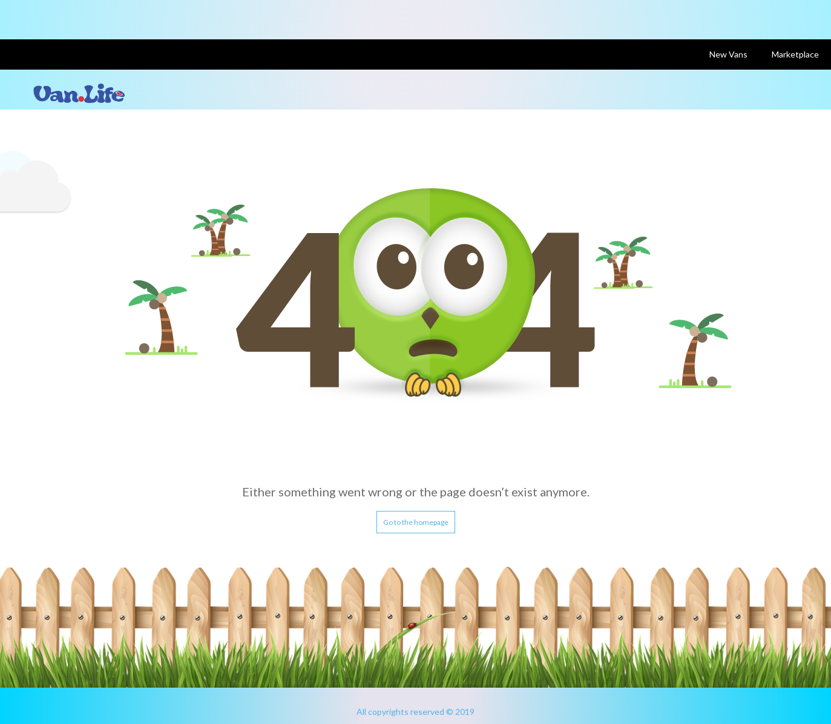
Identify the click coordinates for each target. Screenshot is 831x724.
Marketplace (795, 54)
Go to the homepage (415, 522)
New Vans (728, 54)
